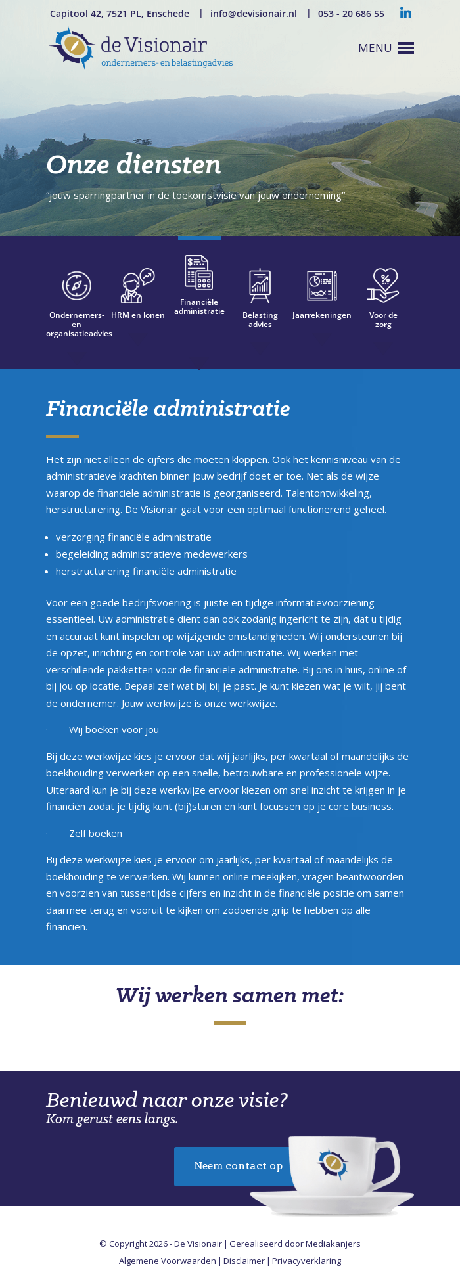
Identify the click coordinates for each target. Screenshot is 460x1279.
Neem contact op (238, 1166)
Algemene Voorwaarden (167, 1261)
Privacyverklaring (306, 1261)
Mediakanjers (333, 1243)
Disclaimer (244, 1261)
